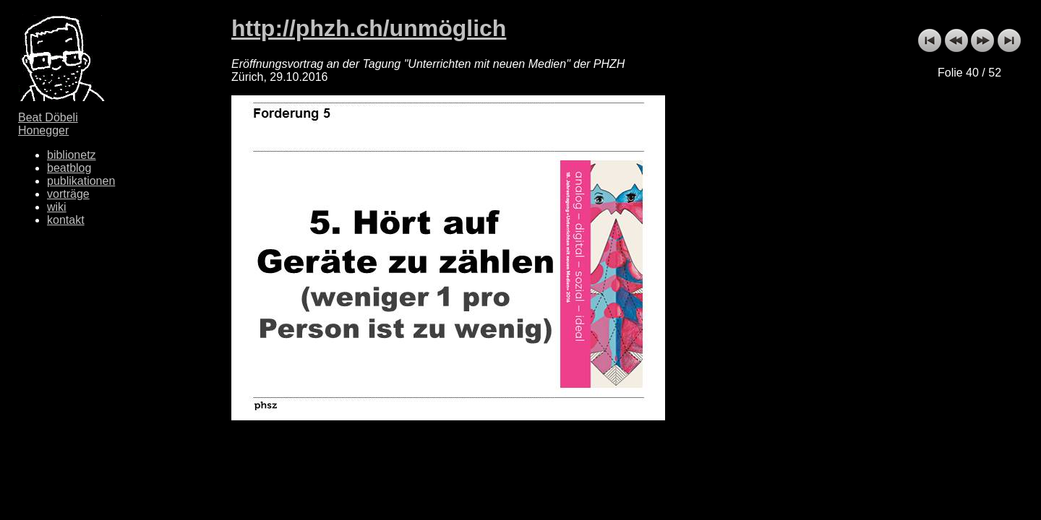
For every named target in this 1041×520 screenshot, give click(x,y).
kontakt (66, 220)
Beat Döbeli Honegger (48, 123)
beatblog (69, 168)
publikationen (81, 181)
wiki (57, 207)
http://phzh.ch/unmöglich (368, 28)
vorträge (68, 194)
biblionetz (71, 155)
